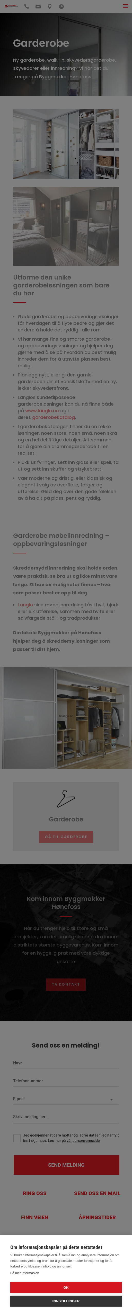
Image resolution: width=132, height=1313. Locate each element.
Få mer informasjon (24, 1273)
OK (66, 1287)
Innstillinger (66, 1301)
